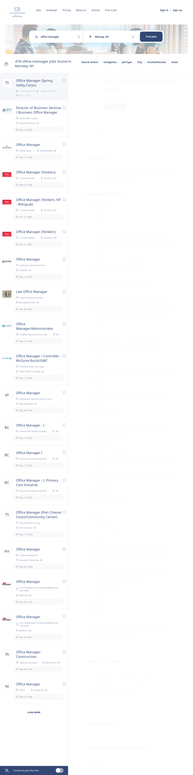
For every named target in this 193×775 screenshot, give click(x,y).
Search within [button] (89, 62)
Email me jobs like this (26, 770)
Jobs (38, 10)
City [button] (139, 62)
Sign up (177, 10)
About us (81, 10)
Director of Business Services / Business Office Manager (38, 119)
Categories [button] (110, 62)
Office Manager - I (30, 435)
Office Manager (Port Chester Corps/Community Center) (39, 524)
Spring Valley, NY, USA (97, 120)
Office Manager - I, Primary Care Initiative (37, 492)
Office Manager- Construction (28, 663)
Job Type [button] (127, 62)
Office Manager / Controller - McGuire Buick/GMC (38, 367)
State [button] (174, 62)
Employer (51, 10)
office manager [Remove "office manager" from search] (43, 48)
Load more (34, 722)
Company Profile (95, 761)
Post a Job (111, 10)
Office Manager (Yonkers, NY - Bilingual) (38, 211)
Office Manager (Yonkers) (36, 181)
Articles (96, 10)
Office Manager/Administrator (34, 335)
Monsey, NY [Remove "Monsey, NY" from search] (69, 48)
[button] (185, 107)
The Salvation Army (118, 96)
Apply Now (114, 106)
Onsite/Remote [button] (156, 62)
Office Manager (28, 154)
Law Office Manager (31, 301)
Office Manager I (29, 462)
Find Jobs (151, 36)
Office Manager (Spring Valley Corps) (34, 82)
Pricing (67, 10)
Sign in (164, 10)
